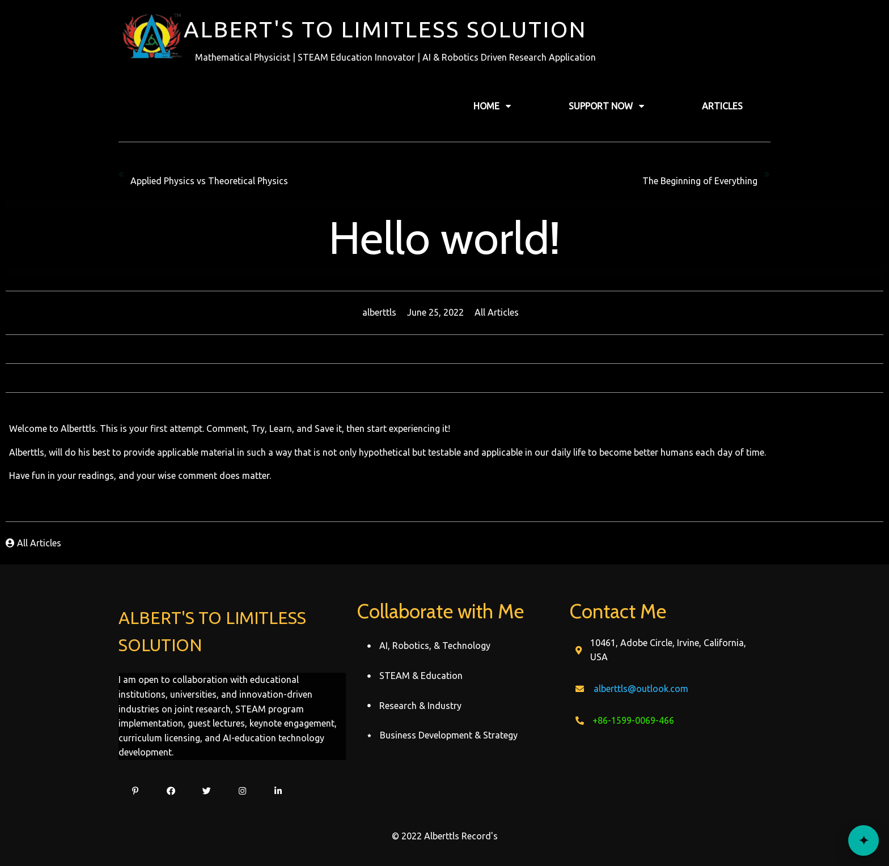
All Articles (497, 312)
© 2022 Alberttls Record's (445, 836)
